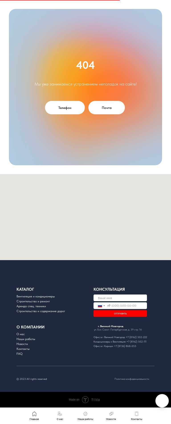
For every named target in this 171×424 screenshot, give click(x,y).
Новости (22, 344)
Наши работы (25, 339)
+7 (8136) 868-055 (125, 346)
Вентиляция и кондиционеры (35, 296)
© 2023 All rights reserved (31, 378)
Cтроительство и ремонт (33, 301)
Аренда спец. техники (31, 306)
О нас (20, 334)
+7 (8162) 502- (134, 337)
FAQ (19, 353)
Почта (107, 108)
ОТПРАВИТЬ (120, 313)
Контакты (23, 349)
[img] (112, 353)
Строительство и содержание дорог (40, 311)
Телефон (64, 108)
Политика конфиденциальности (131, 378)
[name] (120, 298)
